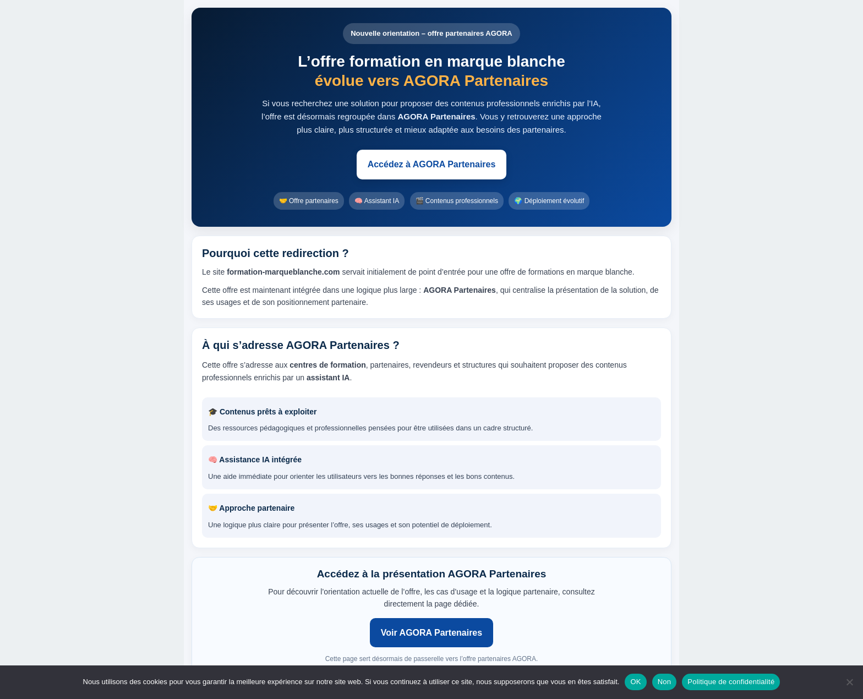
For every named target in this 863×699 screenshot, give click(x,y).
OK (635, 682)
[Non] (849, 681)
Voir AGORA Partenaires (431, 632)
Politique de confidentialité (730, 682)
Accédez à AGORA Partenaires (432, 164)
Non (664, 682)
